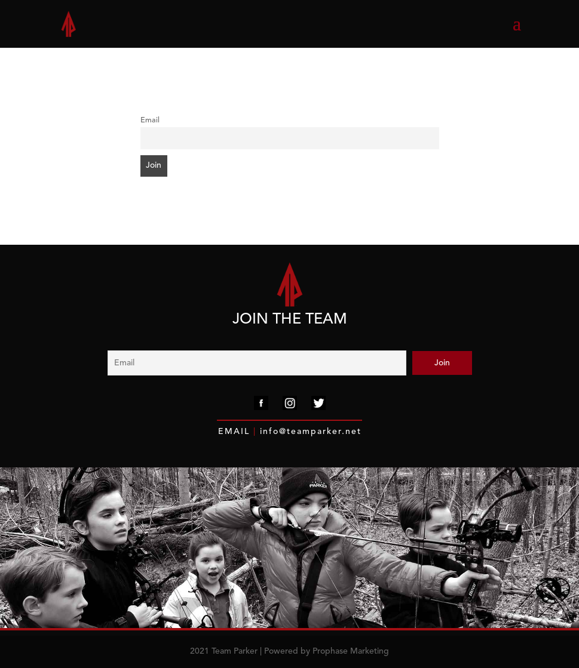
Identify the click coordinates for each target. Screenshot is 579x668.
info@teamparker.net (309, 431)
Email (150, 120)
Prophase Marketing (351, 651)
